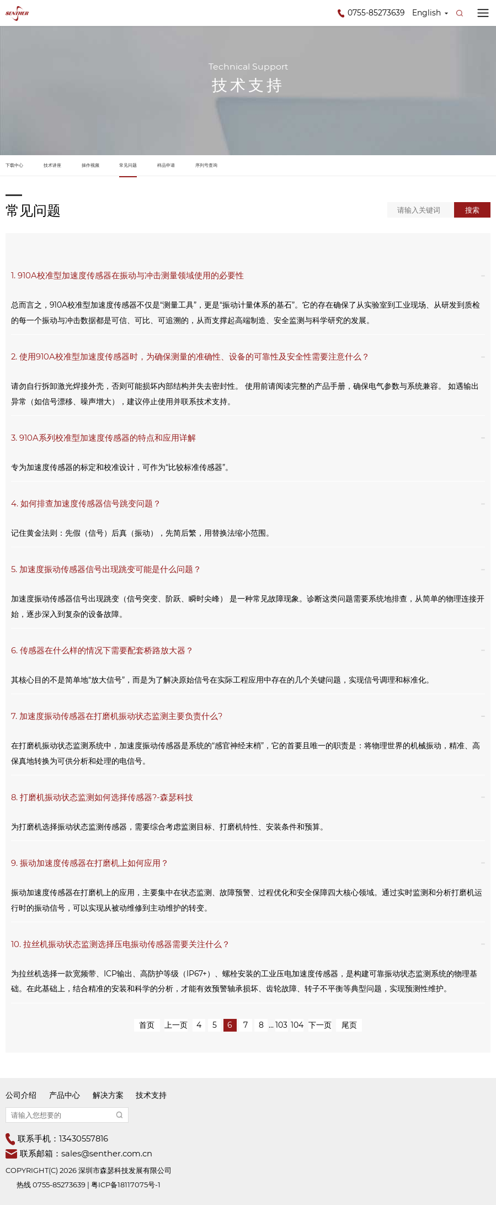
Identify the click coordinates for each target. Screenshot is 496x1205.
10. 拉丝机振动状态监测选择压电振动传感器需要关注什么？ (120, 944)
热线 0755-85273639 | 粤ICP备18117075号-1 (89, 1184)
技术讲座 (52, 165)
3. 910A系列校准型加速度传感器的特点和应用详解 (103, 438)
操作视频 (90, 165)
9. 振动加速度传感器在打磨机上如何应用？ (90, 863)
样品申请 (166, 165)
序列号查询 (206, 165)
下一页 (320, 1025)
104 (297, 1025)
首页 (146, 1025)
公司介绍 (21, 1095)
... (271, 1025)
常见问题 (128, 165)
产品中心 (64, 1095)
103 (281, 1025)
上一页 (176, 1025)
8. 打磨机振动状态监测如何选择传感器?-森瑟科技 (102, 797)
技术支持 (151, 1095)
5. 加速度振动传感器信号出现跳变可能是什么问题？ (106, 569)
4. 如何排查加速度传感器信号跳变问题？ (86, 504)
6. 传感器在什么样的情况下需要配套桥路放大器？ (102, 651)
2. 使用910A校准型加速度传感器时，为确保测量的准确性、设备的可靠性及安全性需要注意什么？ (190, 357)
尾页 (349, 1025)
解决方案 (108, 1095)
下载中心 (14, 165)
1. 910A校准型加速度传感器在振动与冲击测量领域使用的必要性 (127, 276)
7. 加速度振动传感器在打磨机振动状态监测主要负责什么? (116, 716)
